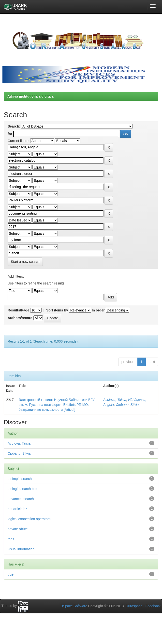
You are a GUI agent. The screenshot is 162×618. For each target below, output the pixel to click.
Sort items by (57, 310)
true (11, 574)
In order (98, 310)
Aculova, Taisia (114, 400)
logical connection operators (29, 519)
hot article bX (18, 509)
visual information (21, 549)
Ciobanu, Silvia (127, 405)
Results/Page (18, 310)
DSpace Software (73, 606)
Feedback (153, 606)
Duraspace (134, 606)
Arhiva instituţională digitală (30, 96)
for (10, 134)
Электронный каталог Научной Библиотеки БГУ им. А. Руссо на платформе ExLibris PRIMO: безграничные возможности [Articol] (57, 405)
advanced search (21, 499)
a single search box (22, 489)
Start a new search (25, 262)
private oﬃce (18, 529)
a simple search (20, 479)
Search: (14, 126)
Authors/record (20, 318)
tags (11, 539)
